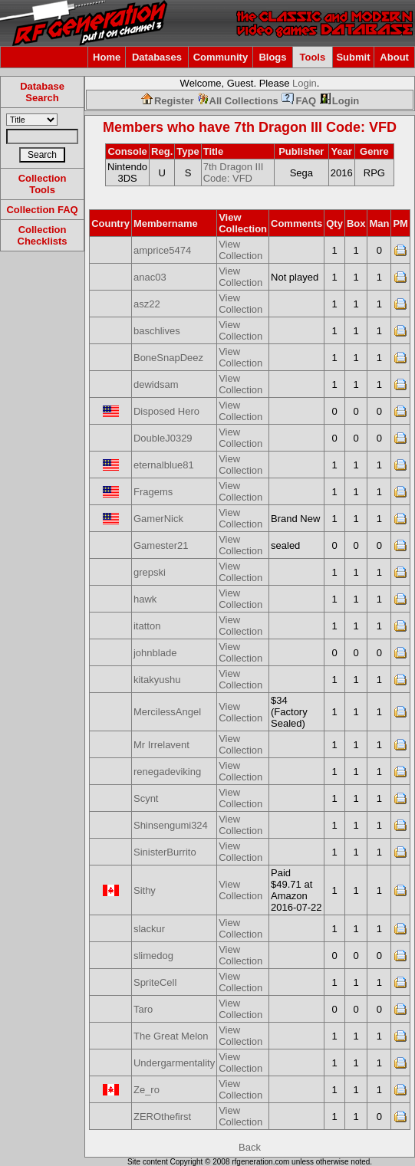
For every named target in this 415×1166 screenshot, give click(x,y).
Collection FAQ (41, 209)
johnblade (154, 653)
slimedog (153, 955)
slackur (149, 928)
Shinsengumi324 (170, 825)
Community (221, 57)
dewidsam (156, 384)
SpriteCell (154, 982)
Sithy (144, 890)
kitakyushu (156, 679)
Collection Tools (42, 183)
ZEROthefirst (162, 1116)
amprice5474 (162, 250)
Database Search (42, 91)
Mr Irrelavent (161, 745)
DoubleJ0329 (163, 438)
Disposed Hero (166, 411)
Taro (143, 1009)
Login (304, 83)
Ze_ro (146, 1089)
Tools (313, 57)
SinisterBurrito (164, 852)
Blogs (272, 57)
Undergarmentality (174, 1063)
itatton (146, 626)
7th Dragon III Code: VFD (315, 127)
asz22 (146, 304)
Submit (353, 57)
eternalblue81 (163, 465)
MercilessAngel (167, 712)
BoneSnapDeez (168, 357)
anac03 (149, 277)
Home (106, 57)
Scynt (146, 798)
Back (250, 1147)
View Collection (240, 249)
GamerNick (158, 518)
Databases (157, 57)
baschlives (156, 331)
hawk (144, 599)
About (394, 57)
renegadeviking (167, 771)
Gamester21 (161, 545)
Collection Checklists (43, 235)
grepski (149, 572)
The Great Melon (171, 1036)
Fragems (153, 492)
